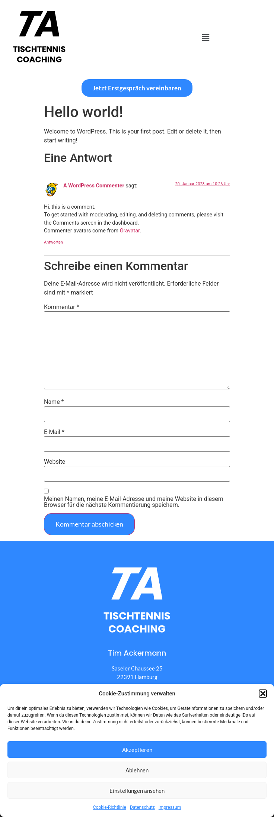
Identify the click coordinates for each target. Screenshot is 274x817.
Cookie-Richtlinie (109, 807)
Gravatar (130, 231)
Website (54, 462)
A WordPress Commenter (93, 186)
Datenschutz (142, 807)
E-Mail (54, 432)
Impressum (170, 807)
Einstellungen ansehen (137, 790)
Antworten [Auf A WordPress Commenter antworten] (53, 242)
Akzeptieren (137, 749)
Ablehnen (137, 770)
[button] (263, 693)
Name (54, 402)
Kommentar (61, 307)
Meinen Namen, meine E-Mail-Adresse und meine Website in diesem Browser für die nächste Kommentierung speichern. (133, 502)
